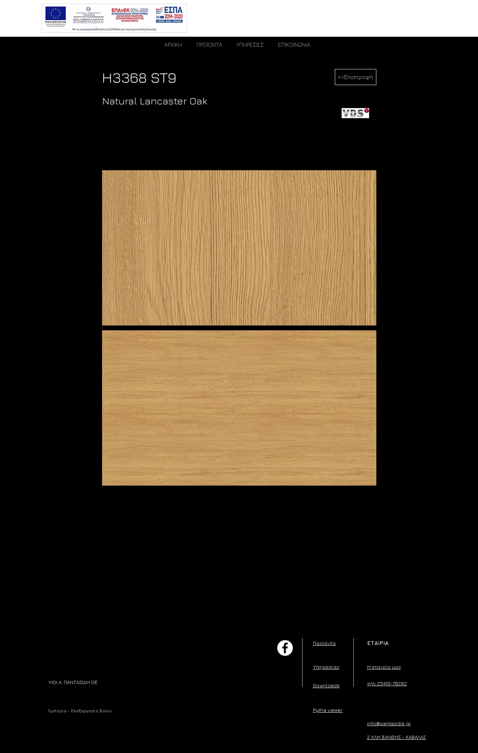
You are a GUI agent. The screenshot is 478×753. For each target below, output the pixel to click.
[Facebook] (285, 648)
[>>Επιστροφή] (355, 77)
